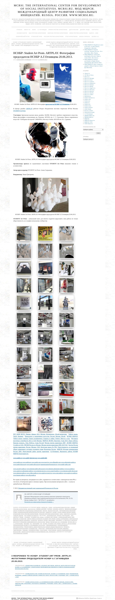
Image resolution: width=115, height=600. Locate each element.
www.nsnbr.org (17, 455)
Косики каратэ (22, 33)
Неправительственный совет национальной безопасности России (38, 481)
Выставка (52, 513)
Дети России (73, 29)
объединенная (51, 518)
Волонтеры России (50, 442)
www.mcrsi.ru (45, 455)
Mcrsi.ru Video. (89, 94)
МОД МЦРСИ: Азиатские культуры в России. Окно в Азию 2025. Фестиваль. (93, 56)
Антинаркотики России (61, 500)
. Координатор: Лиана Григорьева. (58, 509)
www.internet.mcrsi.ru (40, 464)
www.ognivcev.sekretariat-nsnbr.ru (23, 464)
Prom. (22, 510)
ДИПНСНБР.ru (89, 117)
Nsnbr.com (88, 99)
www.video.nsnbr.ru (32, 466)
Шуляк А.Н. (95, 36)
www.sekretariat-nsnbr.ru (68, 455)
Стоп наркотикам (71, 36)
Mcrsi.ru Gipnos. (89, 81)
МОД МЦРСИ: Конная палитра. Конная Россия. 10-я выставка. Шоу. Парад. (93, 51)
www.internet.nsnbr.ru (19, 466)
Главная (19, 29)
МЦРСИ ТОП (88, 122)
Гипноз (49, 502)
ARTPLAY (29, 108)
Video (50, 500)
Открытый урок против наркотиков (25, 507)
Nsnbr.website (89, 107)
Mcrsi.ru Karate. (89, 84)
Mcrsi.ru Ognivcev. (90, 88)
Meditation (88, 96)
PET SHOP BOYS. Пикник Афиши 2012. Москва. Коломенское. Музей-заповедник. (40, 427)
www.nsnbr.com (36, 455)
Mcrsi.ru (44, 500)
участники (43, 523)
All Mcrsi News (89, 75)
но (41, 517)
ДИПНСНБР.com (89, 115)
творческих (17, 523)
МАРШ (48, 515)
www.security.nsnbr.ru (19, 462)
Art (72, 509)
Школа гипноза (84, 36)
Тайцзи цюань (18, 509)
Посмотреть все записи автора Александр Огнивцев (39, 495)
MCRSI (39, 500)
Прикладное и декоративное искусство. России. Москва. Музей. (45, 430)
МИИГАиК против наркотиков (58, 33)
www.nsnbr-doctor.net (19, 458)
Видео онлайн (41, 502)
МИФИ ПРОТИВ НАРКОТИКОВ (79, 33)
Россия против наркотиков (53, 36)
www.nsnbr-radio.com (64, 458)
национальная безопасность (48, 458)
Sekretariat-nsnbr (90, 112)
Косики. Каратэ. (58, 502)
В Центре (34, 513)
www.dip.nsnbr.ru (31, 468)
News (34, 29)
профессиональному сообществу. (25, 522)
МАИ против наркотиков (37, 33)
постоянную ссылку (20, 526)
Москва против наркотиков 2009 (55, 436)
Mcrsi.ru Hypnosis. (90, 83)
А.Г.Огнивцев (42, 29)
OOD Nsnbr (88, 109)
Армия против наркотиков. (58, 29)
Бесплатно (31, 502)
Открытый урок (36, 36)
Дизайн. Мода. (85, 29)
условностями (34, 523)
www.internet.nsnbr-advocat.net (36, 462)
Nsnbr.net (87, 101)
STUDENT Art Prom (19, 111)
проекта (66, 520)
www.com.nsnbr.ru (57, 466)
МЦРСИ (45, 504)
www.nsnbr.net (26, 455)
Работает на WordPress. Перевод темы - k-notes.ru (90, 591)
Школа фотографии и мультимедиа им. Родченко (39, 525)
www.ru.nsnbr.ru (69, 462)
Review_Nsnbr (89, 110)
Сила (61, 507)
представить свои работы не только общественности (43, 520)
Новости (49, 505)
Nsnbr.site (87, 104)
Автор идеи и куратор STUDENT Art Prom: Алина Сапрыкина (48, 512)
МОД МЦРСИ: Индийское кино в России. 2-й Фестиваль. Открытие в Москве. (94, 46)
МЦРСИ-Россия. (53, 504)
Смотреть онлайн (70, 507)
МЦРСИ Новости (90, 120)
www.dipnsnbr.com (55, 455)
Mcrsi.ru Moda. (89, 86)
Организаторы (18, 520)
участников (52, 523)
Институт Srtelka (70, 513)
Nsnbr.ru (87, 102)
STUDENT (27, 510)
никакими (36, 517)
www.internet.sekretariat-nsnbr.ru (55, 462)
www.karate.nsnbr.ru (19, 468)
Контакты (95, 29)
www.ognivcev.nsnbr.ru (70, 466)
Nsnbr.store (88, 106)
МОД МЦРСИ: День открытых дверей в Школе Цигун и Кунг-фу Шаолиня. (94, 66)
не (31, 517)
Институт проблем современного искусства (29, 515)
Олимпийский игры (23, 36)
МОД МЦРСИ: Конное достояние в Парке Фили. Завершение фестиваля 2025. (93, 61)
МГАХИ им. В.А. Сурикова (58, 515)
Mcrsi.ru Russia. (89, 91)
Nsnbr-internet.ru (90, 97)
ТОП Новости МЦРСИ (31, 509)
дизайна (59, 513)
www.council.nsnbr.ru (53, 464)
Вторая (40, 513)
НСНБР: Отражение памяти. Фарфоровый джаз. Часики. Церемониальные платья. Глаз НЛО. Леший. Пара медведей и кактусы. (27, 44)
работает (41, 522)
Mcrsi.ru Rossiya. (90, 89)
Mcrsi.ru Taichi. (89, 93)
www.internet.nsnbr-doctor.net (68, 464)
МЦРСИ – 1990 (93, 33)
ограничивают (63, 518)
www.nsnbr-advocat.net (33, 458)
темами (25, 523)
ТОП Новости (89, 123)
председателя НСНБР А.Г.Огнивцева (57, 104)
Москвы (26, 517)
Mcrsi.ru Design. (89, 78)
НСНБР (54, 505)
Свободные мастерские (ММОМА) (57, 522)
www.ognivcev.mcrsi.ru (45, 466)
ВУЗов (46, 513)
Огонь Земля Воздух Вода (66, 505)
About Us (27, 29)
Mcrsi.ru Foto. (89, 80)
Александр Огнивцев (24, 59)
